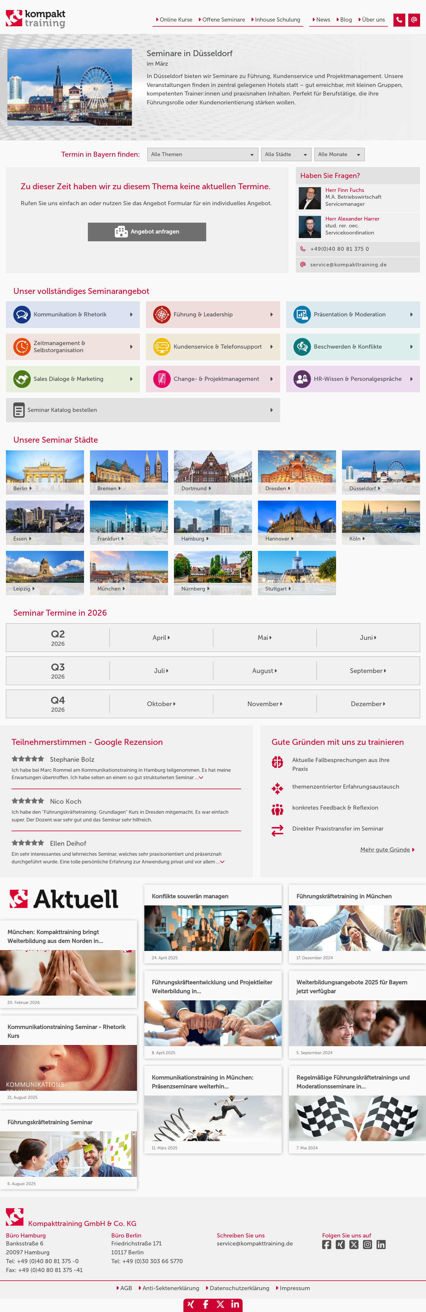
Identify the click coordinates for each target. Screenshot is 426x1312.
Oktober (161, 704)
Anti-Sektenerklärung (168, 1288)
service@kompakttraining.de (255, 1243)
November (264, 704)
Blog (344, 19)
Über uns (371, 19)
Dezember (368, 704)
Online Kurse (174, 19)
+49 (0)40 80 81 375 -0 (48, 1261)
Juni (368, 638)
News (321, 19)
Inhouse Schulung (275, 19)
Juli (161, 671)
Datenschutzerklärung (237, 1288)
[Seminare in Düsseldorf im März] (399, 20)
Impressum (292, 1288)
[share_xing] (190, 1305)
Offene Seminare (221, 19)
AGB (124, 1288)
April (161, 638)
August (264, 671)
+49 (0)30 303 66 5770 (152, 1261)
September (368, 671)
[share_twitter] (220, 1305)
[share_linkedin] (235, 1305)
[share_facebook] (205, 1305)
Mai (265, 638)
